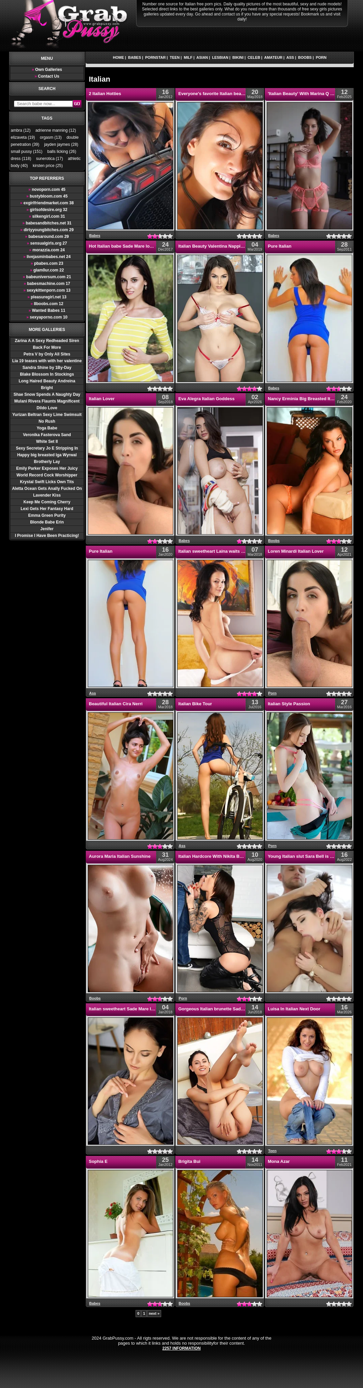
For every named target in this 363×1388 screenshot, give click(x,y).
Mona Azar (279, 1161)
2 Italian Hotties (105, 93)
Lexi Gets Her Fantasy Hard (47, 508)
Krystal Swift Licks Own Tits (47, 481)
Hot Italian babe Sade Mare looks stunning (133, 246)
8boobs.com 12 (47, 303)
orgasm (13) (51, 137)
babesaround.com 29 (47, 236)
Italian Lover (102, 398)
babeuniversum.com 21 (47, 277)
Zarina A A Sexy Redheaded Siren (47, 340)
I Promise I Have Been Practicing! (47, 535)
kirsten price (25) (48, 165)
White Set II (47, 441)
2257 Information (181, 1348)
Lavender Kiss (47, 495)
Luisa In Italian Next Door (294, 1008)
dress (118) (21, 158)
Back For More (47, 347)
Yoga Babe (47, 428)
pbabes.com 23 (47, 263)
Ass (290, 57)
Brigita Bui (189, 1161)
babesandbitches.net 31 (46, 223)
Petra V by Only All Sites (47, 354)
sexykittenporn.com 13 (46, 290)
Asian (202, 57)
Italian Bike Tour (195, 703)
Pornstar (155, 57)
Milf (188, 57)
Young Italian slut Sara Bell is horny (305, 856)
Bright (47, 387)
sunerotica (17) (49, 158)
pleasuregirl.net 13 (46, 297)
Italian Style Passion (289, 703)
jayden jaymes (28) (61, 144)
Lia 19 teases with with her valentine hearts (47, 361)
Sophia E (98, 1161)
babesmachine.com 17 (47, 283)
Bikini (238, 57)
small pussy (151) (26, 151)
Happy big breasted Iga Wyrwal (47, 455)
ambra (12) (21, 130)
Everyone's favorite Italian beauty (213, 93)
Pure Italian (279, 246)
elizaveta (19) (23, 137)
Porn (321, 57)
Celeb (254, 57)
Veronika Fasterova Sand (47, 434)
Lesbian (220, 57)
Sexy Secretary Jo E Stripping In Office (47, 449)
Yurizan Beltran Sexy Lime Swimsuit (46, 414)
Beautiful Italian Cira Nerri (116, 703)
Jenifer (46, 529)
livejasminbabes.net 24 (47, 256)
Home (118, 57)
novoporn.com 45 (46, 189)
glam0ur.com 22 (47, 270)
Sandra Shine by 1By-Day (47, 367)
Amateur (273, 57)
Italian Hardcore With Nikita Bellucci (215, 856)
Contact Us (47, 76)
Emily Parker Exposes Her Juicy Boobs (47, 469)
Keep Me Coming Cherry (47, 502)
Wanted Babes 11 (47, 310)
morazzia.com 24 (47, 250)
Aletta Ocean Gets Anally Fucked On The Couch (47, 489)
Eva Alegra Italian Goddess (206, 398)
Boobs (305, 57)
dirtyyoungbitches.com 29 (47, 229)
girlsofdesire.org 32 (47, 209)
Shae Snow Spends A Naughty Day (46, 394)
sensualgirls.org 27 (47, 243)
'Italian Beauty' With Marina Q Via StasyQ (310, 93)
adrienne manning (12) (55, 130)
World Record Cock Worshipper (46, 475)
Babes (134, 57)
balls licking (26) (61, 151)
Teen (175, 57)
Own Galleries (47, 69)
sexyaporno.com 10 (46, 317)
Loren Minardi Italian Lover (296, 551)
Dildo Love (47, 408)
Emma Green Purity (47, 515)
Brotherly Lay (47, 461)
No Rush (47, 421)
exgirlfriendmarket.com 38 (47, 203)
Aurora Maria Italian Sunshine (120, 856)
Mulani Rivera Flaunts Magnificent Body (46, 402)
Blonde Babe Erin (47, 522)
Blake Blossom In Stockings (47, 374)
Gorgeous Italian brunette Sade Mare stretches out (230, 1008)
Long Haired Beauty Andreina (47, 381)
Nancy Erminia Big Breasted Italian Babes (311, 398)
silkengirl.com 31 (47, 216)
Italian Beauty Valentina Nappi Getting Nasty (224, 246)
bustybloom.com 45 (47, 196)
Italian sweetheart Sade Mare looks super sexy (137, 1008)
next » (154, 1313)
